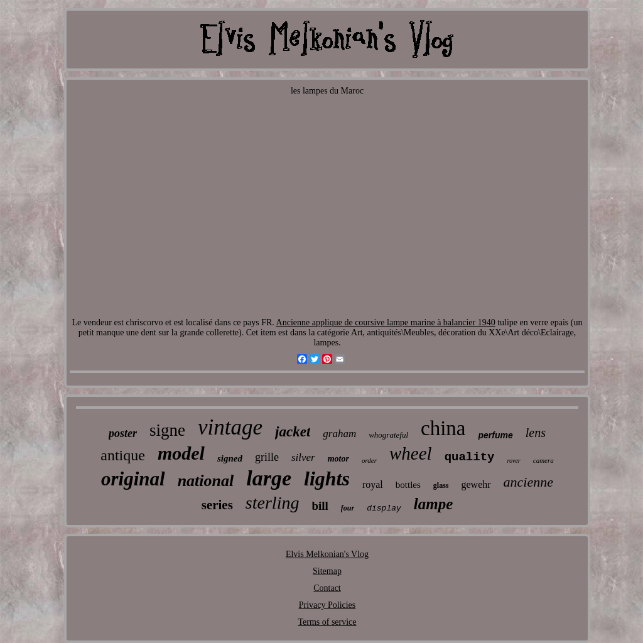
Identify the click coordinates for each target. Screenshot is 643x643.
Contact (327, 588)
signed (229, 458)
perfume (495, 435)
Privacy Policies (327, 605)
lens (536, 433)
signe (167, 430)
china (443, 428)
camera (543, 460)
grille (267, 457)
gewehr (476, 484)
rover (513, 460)
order (369, 460)
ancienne (528, 482)
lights (327, 478)
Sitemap (327, 571)
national (206, 481)
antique (122, 455)
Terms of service (327, 622)
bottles (408, 485)
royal (372, 484)
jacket (292, 432)
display (384, 508)
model (181, 453)
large (268, 478)
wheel (410, 453)
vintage (230, 427)
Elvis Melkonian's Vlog (327, 554)
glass (441, 485)
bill (319, 505)
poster (123, 433)
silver (303, 457)
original (133, 479)
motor (338, 458)
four (347, 508)
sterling (273, 502)
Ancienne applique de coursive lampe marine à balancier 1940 (385, 322)
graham (339, 434)
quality (470, 457)
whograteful (388, 435)
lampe (433, 503)
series (217, 504)
